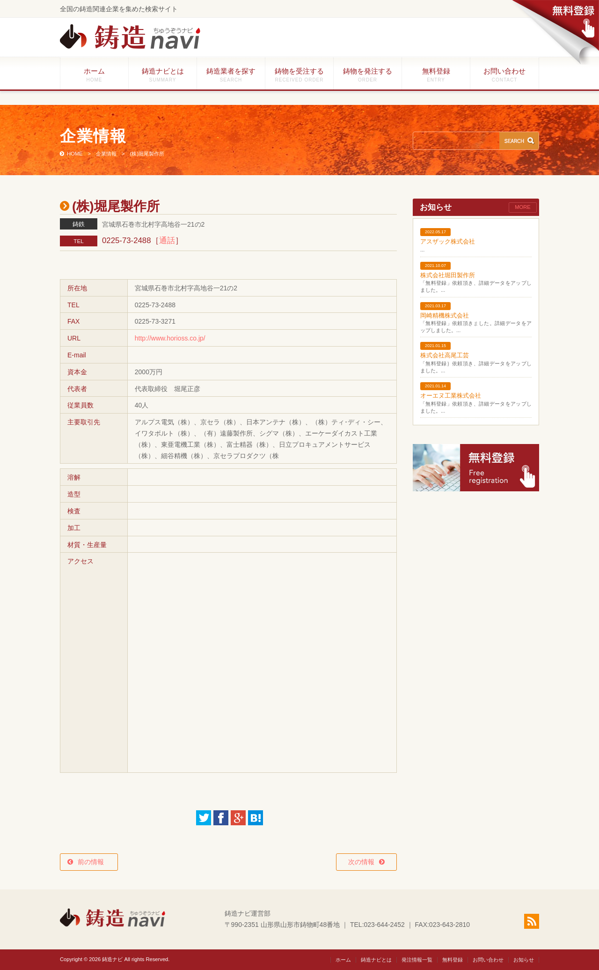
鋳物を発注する (367, 74)
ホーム (94, 74)
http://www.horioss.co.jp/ (170, 338)
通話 (167, 240)
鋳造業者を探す (231, 74)
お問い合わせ (504, 74)
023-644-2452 (384, 924)
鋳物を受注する (299, 74)
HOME (75, 153)
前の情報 (94, 862)
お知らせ (523, 960)
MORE (523, 207)
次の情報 (361, 862)
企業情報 (106, 153)
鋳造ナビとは (162, 74)
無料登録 (436, 74)
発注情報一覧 (417, 960)
